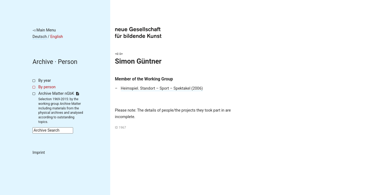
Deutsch (39, 36)
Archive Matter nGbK (58, 93)
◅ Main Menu (44, 30)
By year (44, 80)
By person (47, 87)
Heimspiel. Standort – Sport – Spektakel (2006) (162, 88)
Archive (42, 62)
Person (67, 62)
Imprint (38, 152)
